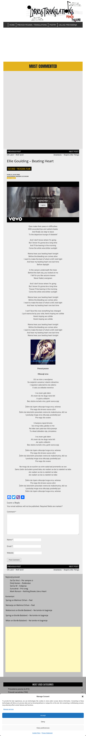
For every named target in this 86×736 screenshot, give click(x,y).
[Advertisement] (43, 45)
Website (10, 556)
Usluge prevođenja (68, 25)
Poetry (52, 25)
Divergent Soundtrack (19, 179)
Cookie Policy (36, 733)
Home (12, 25)
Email (10, 549)
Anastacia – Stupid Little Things (66, 157)
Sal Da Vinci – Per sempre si (21, 583)
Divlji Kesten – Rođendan (20, 586)
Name (10, 542)
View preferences (43, 728)
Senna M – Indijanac (18, 589)
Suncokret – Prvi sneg (19, 591)
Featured (11, 170)
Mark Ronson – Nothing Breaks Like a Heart (28, 594)
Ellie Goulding (30, 179)
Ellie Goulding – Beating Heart (30, 162)
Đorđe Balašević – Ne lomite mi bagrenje (35, 613)
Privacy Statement (47, 733)
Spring (21, 176)
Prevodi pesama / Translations (32, 25)
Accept (43, 715)
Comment (11, 515)
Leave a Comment (12, 181)
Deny (43, 722)
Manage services (8, 709)
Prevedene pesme (24, 170)
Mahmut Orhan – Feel (23, 603)
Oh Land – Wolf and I (15, 157)
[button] (82, 696)
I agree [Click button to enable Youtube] (43, 208)
